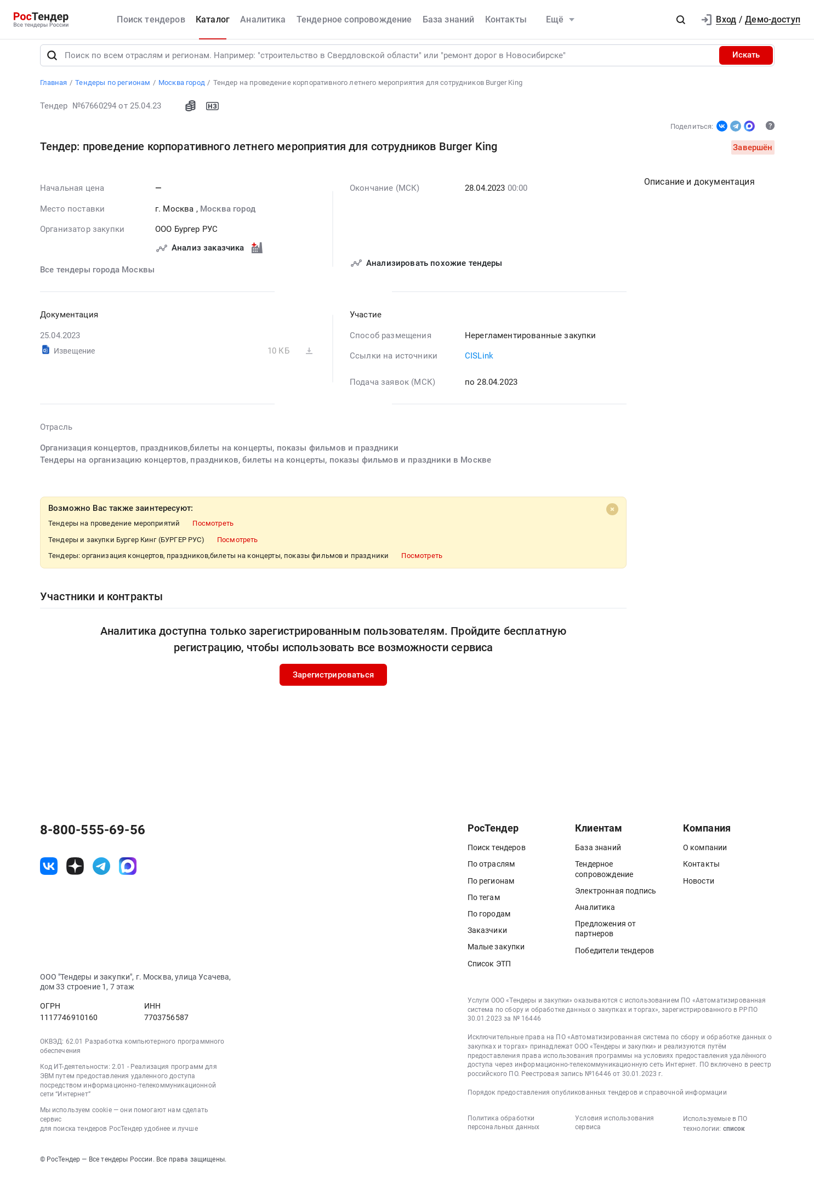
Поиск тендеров (151, 19)
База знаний (449, 19)
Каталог (213, 19)
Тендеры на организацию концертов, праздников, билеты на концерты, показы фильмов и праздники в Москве (265, 468)
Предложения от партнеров (605, 936)
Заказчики (487, 937)
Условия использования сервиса (614, 1130)
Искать (746, 62)
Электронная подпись (615, 897)
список (734, 1136)
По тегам (484, 904)
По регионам (491, 888)
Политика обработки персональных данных (504, 1130)
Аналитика (263, 19)
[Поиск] (52, 62)
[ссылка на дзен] (75, 873)
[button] (681, 20)
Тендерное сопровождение (354, 19)
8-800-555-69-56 (92, 837)
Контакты (506, 19)
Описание (699, 189)
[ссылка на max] (127, 873)
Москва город (227, 216)
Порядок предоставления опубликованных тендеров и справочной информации (597, 1099)
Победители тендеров (614, 957)
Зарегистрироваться (333, 682)
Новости (698, 888)
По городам (489, 921)
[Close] (612, 516)
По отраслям (491, 871)
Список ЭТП (489, 970)
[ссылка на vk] (49, 873)
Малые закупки (496, 954)
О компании (705, 855)
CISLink (479, 363)
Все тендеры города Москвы (97, 277)
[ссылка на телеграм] (101, 873)
